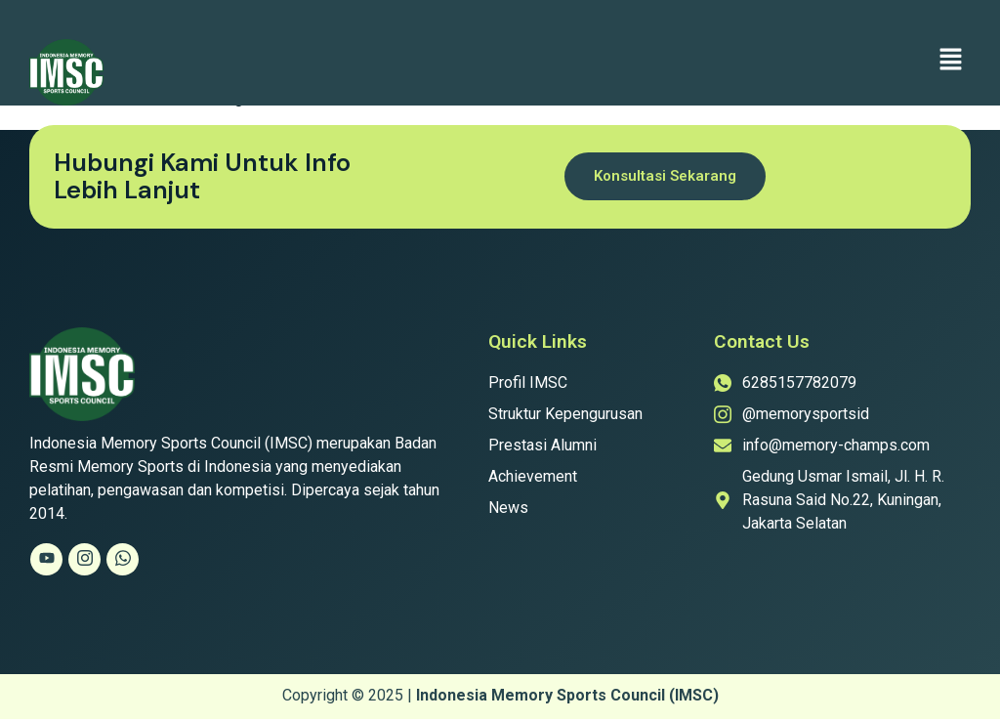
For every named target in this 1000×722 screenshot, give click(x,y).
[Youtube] (46, 559)
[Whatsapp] (122, 559)
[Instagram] (84, 559)
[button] (951, 60)
